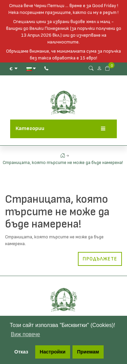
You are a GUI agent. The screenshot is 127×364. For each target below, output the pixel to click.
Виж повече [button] (25, 334)
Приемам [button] (88, 351)
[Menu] (103, 129)
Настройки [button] (52, 351)
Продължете (100, 259)
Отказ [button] (21, 351)
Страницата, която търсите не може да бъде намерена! (63, 162)
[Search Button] (91, 68)
